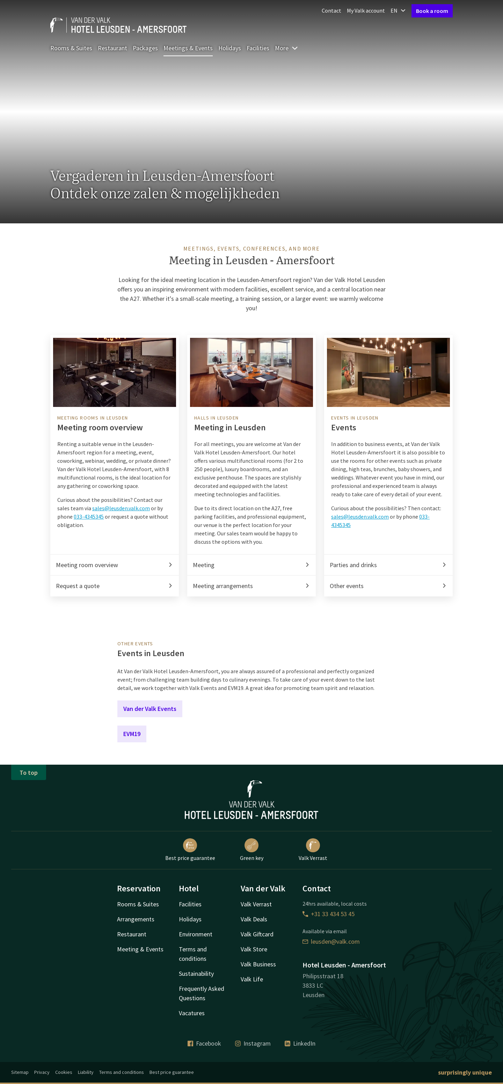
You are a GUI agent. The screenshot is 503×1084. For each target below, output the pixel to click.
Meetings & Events (188, 48)
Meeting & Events (140, 949)
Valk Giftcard (257, 934)
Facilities (258, 48)
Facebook (204, 1043)
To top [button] (29, 773)
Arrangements (135, 919)
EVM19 (131, 734)
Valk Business (258, 964)
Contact (331, 10)
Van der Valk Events (149, 709)
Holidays (229, 48)
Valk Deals (254, 919)
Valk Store (254, 949)
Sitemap (20, 1072)
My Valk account (366, 10)
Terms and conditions (121, 1072)
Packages (145, 48)
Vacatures (192, 1013)
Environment (195, 934)
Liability (86, 1072)
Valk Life (252, 979)
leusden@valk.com (331, 941)
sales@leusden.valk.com (121, 508)
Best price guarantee (190, 849)
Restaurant (112, 48)
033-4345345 (89, 516)
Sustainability (196, 974)
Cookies (63, 1072)
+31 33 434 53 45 (328, 914)
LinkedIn (300, 1043)
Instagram (253, 1043)
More (286, 48)
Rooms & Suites (71, 48)
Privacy (42, 1072)
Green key (251, 849)
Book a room (432, 10)
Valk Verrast (313, 849)
